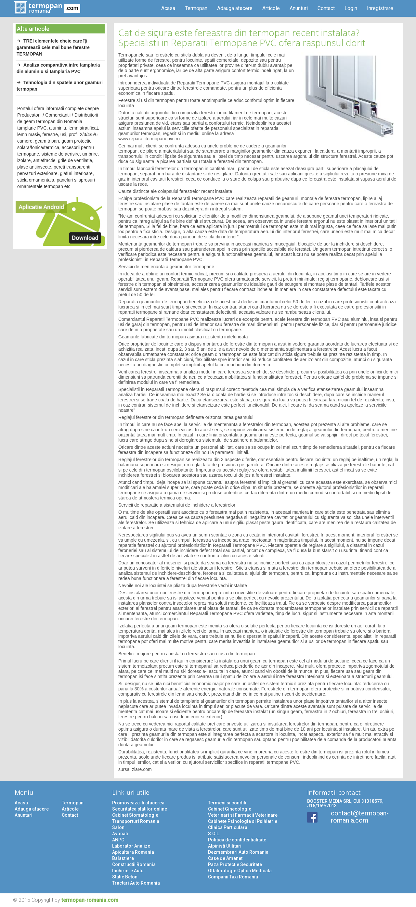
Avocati (120, 833)
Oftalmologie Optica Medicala (240, 870)
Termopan (196, 8)
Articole (271, 8)
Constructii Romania (134, 864)
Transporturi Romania (135, 821)
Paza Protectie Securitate (235, 864)
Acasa (168, 8)
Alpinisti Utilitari (224, 846)
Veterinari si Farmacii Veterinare (243, 815)
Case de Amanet (225, 858)
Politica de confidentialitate (237, 840)
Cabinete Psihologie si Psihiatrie (242, 821)
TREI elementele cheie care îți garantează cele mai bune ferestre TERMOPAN (53, 47)
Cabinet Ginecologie (229, 809)
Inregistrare (380, 8)
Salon (118, 827)
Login (350, 8)
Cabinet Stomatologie (135, 815)
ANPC (118, 840)
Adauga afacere (235, 8)
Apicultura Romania (133, 852)
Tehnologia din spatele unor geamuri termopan (60, 86)
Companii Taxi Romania (233, 877)
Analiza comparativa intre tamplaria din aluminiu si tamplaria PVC (58, 68)
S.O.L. (214, 833)
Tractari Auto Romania (136, 883)
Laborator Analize (131, 846)
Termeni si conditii (228, 802)
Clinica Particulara (227, 827)
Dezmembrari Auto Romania (238, 852)
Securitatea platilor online (139, 809)
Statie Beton (124, 877)
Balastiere (123, 858)
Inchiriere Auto (128, 870)
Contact (326, 8)
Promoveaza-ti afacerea (138, 802)
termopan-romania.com (89, 900)
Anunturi (299, 8)
